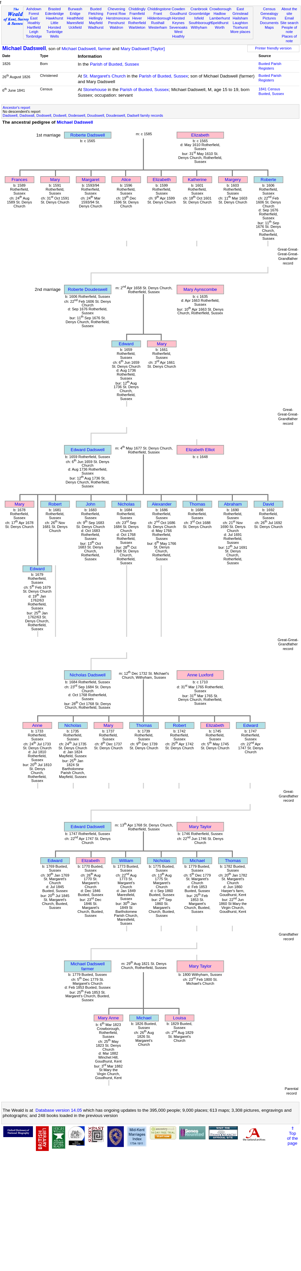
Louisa (179, 1017)
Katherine (197, 179)
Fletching (95, 13)
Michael (197, 860)
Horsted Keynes (178, 20)
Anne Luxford (200, 674)
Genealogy (269, 13)
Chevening (116, 9)
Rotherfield (137, 23)
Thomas (197, 504)
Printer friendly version (273, 48)
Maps (269, 27)
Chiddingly (137, 9)
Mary (55, 179)
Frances (19, 179)
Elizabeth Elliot (200, 449)
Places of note (289, 38)
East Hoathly (34, 20)
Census (269, 9)
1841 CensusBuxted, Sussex (271, 91)
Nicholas (126, 504)
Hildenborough (159, 18)
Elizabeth (200, 135)
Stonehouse (94, 89)
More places (240, 32)
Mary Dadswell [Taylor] (143, 48)
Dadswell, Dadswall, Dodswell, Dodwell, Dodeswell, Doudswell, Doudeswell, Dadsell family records (83, 115)
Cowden (178, 9)
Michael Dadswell (24, 48)
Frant (157, 13)
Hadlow (219, 13)
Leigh (33, 32)
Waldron (116, 27)
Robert (55, 504)
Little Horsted (54, 25)
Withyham (199, 27)
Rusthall (157, 23)
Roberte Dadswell (87, 135)
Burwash (75, 9)
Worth (219, 27)
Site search (289, 23)
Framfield (137, 13)
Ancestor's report (16, 107)
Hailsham (240, 18)
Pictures (269, 18)
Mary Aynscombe (200, 289)
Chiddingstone (159, 9)
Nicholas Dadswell (88, 674)
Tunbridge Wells (54, 34)
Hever (137, 18)
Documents (269, 23)
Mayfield (95, 23)
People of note (289, 29)
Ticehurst (240, 27)
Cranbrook (198, 9)
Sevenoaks (178, 27)
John (91, 504)
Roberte (268, 179)
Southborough (200, 23)
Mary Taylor (200, 826)
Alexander (162, 504)
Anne (37, 725)
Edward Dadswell (88, 449)
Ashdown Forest (33, 11)
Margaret (90, 179)
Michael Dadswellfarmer (87, 966)
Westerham (158, 27)
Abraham (233, 504)
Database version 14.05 (59, 1110)
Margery (233, 179)
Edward (126, 343)
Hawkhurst (54, 18)
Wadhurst (95, 27)
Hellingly (96, 18)
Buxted (95, 9)
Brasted (54, 9)
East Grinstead (240, 11)
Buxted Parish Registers (270, 66)
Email (289, 18)
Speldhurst (219, 23)
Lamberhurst (219, 18)
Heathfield (75, 18)
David (268, 504)
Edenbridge (54, 13)
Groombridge (199, 13)
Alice (126, 179)
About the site (289, 11)
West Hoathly (178, 34)
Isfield (199, 18)
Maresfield (75, 23)
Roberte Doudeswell (87, 289)
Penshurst (116, 23)
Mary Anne (108, 1017)
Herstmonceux (118, 18)
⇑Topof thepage (292, 1136)
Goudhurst (178, 13)
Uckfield (75, 27)
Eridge (75, 13)
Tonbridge (34, 36)
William (126, 860)
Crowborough (220, 9)
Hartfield (34, 27)
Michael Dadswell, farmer (86, 48)
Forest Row (116, 13)
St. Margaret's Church (104, 76)
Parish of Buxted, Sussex (114, 64)
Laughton (240, 23)
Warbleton (137, 27)
